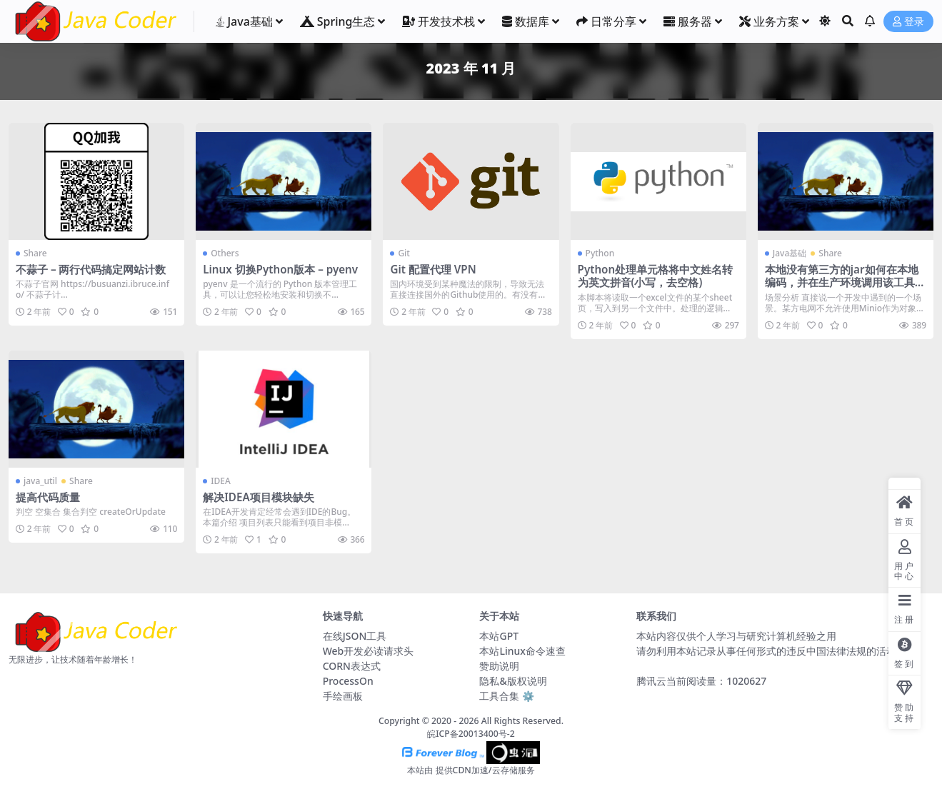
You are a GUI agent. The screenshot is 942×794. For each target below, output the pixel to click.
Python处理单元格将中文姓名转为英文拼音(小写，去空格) (655, 275)
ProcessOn (348, 681)
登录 (908, 21)
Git (404, 253)
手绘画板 (343, 696)
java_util (40, 481)
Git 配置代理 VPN (433, 269)
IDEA (221, 481)
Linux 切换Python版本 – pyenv (280, 269)
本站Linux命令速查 (522, 651)
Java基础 (790, 253)
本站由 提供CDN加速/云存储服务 (470, 770)
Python (600, 253)
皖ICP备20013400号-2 (471, 734)
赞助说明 (499, 666)
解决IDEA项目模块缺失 (258, 497)
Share (35, 253)
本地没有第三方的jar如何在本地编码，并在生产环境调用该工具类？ (841, 282)
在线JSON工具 (355, 636)
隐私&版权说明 (512, 681)
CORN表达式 (352, 666)
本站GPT (498, 636)
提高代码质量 (48, 497)
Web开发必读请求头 (368, 651)
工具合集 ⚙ (506, 696)
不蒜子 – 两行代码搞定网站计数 (91, 269)
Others (225, 253)
